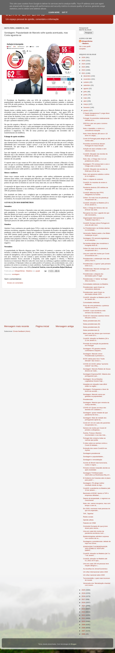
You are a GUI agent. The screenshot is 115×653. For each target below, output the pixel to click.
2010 (84, 621)
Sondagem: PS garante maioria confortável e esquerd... (94, 349)
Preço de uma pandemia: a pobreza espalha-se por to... (96, 306)
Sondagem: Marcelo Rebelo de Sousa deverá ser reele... (96, 370)
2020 (84, 590)
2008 (84, 628)
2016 (84, 602)
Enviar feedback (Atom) (21, 331)
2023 (84, 67)
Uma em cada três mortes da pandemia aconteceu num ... (94, 532)
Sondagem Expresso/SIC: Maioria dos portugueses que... (97, 375)
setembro (87, 85)
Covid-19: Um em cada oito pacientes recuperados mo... (96, 424)
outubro (86, 82)
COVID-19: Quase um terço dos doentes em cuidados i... (94, 408)
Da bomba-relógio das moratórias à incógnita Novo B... (96, 244)
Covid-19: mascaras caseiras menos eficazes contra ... (96, 317)
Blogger (73, 644)
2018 (84, 596)
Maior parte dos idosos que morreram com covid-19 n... (96, 334)
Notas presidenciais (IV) (91, 321)
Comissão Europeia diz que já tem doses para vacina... (95, 527)
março (85, 104)
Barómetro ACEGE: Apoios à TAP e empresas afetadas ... (96, 494)
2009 (84, 625)
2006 (84, 634)
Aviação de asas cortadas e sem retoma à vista (94, 150)
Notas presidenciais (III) (91, 324)
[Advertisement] (39, 307)
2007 (84, 631)
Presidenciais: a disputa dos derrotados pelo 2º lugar (93, 275)
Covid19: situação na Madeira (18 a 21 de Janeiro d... (96, 339)
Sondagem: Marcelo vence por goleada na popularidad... (94, 395)
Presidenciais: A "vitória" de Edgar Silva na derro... (95, 280)
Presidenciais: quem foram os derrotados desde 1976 (93, 293)
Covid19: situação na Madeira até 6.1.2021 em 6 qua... (95, 559)
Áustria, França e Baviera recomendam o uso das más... (95, 434)
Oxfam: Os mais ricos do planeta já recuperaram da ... (95, 198)
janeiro (86, 110)
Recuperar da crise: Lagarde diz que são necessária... (96, 214)
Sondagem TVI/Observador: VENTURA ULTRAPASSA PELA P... (97, 474)
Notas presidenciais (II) (91, 327)
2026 (84, 57)
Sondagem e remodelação (92, 460)
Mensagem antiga (65, 326)
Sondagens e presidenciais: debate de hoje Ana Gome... (97, 542)
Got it (64, 12)
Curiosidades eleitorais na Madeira (95, 284)
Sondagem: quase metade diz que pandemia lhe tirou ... (95, 413)
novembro (87, 79)
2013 (84, 612)
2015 (84, 606)
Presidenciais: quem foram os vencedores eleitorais (93, 288)
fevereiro (86, 107)
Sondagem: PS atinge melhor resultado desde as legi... (93, 484)
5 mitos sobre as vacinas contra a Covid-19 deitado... (95, 444)
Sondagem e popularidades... (93, 456)
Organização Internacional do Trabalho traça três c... (93, 219)
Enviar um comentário (15, 283)
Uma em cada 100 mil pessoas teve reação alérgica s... (96, 564)
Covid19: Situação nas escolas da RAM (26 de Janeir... (95, 155)
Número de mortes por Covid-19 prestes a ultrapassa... (94, 429)
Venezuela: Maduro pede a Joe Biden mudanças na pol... (96, 234)
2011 (84, 618)
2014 (84, 609)
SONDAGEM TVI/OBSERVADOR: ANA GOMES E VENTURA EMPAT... (95, 548)
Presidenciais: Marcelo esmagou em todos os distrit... (96, 270)
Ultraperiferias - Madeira (86, 42)
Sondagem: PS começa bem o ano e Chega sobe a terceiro (96, 165)
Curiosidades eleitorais (91, 302)
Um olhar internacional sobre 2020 (95, 572)
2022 (84, 70)
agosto (86, 88)
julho (85, 92)
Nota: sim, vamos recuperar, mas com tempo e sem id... (96, 504)
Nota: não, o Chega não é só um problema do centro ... (94, 160)
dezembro (87, 76)
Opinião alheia (88, 520)
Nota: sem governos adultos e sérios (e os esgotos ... (96, 175)
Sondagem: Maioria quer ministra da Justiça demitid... (96, 403)
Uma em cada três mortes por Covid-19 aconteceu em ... (96, 254)
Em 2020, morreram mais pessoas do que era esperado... (96, 509)
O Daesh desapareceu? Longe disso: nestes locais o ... (96, 114)
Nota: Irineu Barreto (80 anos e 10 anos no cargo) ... (95, 134)
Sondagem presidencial (91, 453)
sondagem (16, 274)
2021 (84, 73)
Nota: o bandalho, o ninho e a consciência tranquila (93, 129)
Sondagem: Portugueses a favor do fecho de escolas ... (96, 390)
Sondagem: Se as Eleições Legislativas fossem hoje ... (93, 380)
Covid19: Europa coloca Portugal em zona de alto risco (96, 224)
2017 (84, 599)
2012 (84, 615)
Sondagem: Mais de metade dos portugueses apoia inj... (94, 419)
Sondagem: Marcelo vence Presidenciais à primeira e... (94, 355)
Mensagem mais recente (16, 326)
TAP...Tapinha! (88, 513)
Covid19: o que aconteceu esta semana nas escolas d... (94, 311)
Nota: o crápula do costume (93, 179)
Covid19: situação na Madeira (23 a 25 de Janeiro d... (96, 204)
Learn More (54, 12)
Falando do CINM (89, 523)
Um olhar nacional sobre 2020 (94, 575)
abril (85, 101)
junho (85, 95)
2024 (84, 64)
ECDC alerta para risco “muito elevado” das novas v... (94, 360)
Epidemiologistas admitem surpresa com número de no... (96, 537)
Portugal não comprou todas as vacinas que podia (94, 439)
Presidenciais (88, 399)
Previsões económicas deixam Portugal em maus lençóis (94, 145)
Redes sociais (88, 517)
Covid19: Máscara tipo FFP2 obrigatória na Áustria (93, 193)
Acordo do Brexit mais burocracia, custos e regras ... (95, 464)
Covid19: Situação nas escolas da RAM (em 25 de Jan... (95, 170)
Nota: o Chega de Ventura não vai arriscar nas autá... (95, 209)
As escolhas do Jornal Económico (95, 569)
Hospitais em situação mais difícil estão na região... (95, 385)
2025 (84, 60)
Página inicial (42, 326)
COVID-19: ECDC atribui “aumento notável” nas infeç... (95, 365)
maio (85, 98)
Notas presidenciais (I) (91, 330)
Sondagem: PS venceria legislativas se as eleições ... (96, 239)
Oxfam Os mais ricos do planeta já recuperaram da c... (95, 249)
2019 (84, 593)
